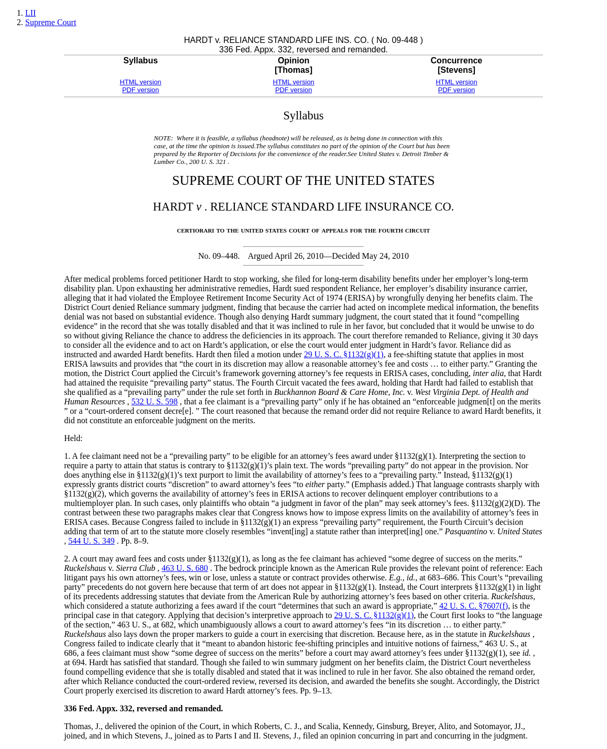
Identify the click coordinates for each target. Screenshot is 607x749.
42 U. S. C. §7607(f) (473, 605)
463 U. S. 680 (184, 568)
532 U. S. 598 (154, 401)
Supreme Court (50, 22)
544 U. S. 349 (91, 540)
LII (30, 12)
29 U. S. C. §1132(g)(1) (344, 354)
